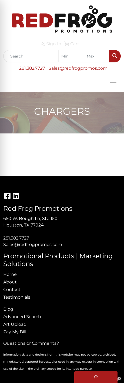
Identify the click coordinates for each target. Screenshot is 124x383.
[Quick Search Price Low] (71, 56)
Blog (8, 309)
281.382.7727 (32, 68)
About (10, 282)
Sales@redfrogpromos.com (78, 68)
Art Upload (14, 324)
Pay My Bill (14, 331)
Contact (12, 289)
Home (10, 274)
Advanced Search (22, 316)
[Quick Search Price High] (96, 56)
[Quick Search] (31, 56)
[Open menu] (113, 84)
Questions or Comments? (31, 343)
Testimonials (16, 297)
